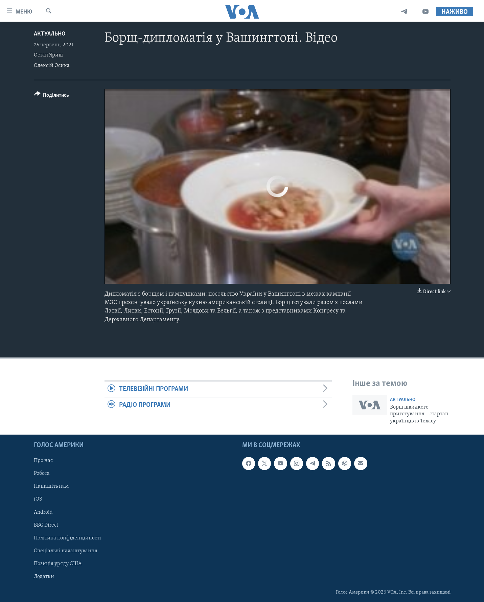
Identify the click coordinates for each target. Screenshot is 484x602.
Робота (42, 473)
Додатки (44, 576)
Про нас (43, 460)
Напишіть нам (51, 486)
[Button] (51, 96)
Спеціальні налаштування (65, 551)
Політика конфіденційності (67, 538)
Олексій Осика (52, 65)
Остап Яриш (48, 55)
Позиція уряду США (58, 563)
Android (43, 512)
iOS (38, 499)
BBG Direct (46, 525)
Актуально (50, 34)
